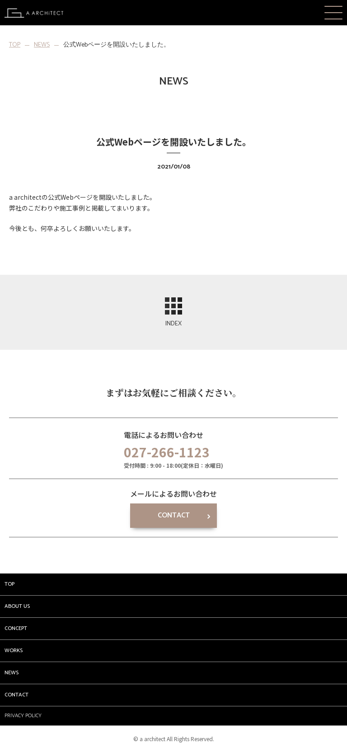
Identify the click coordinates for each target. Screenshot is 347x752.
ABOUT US (17, 606)
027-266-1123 (167, 452)
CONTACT (174, 515)
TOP (14, 45)
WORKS (14, 650)
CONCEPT (16, 628)
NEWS (42, 45)
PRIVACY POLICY (23, 715)
